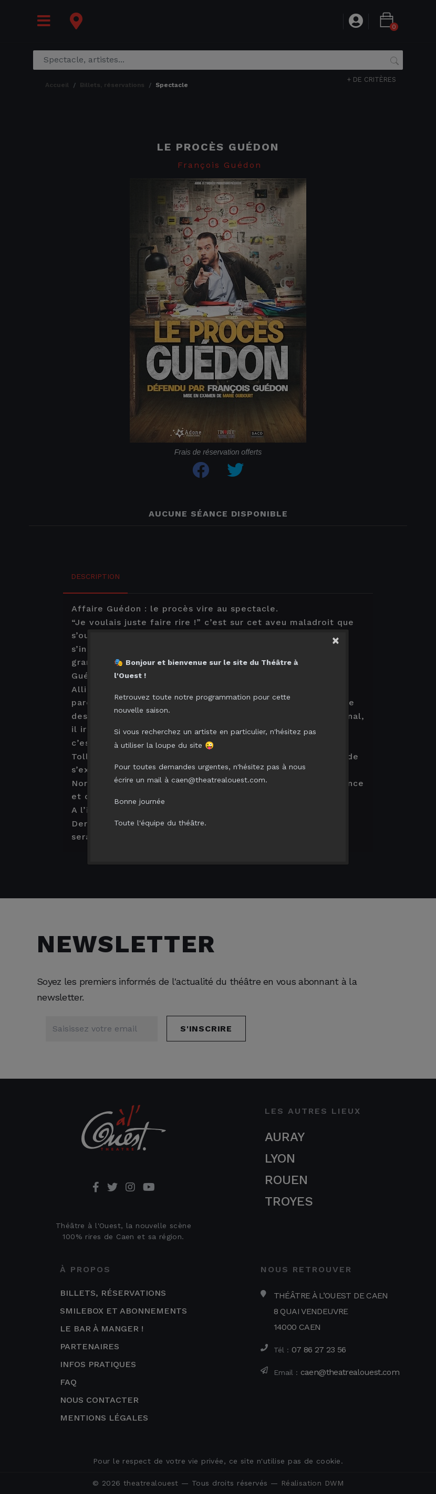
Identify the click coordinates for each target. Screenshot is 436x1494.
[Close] (340, 637)
